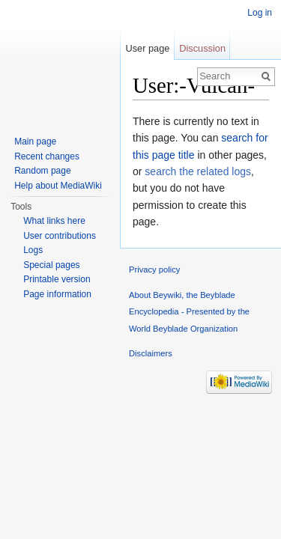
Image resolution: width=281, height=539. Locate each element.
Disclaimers (150, 353)
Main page (35, 141)
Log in (259, 12)
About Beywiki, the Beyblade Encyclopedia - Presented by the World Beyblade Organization (189, 311)
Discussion (202, 48)
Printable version (56, 279)
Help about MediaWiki (58, 185)
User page (147, 48)
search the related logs (198, 171)
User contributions (59, 236)
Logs (33, 250)
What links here (54, 221)
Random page (42, 170)
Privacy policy (154, 269)
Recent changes (46, 156)
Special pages (51, 265)
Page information (57, 294)
